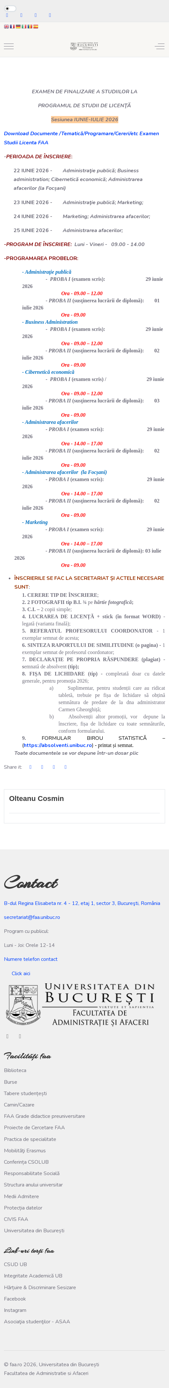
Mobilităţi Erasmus (25, 1150)
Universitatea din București (34, 1230)
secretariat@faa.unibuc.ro (32, 917)
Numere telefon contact (31, 959)
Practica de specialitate (30, 1139)
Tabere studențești (25, 1093)
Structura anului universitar (33, 1184)
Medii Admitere (21, 1196)
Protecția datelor (23, 1207)
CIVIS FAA (16, 1219)
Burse (10, 1082)
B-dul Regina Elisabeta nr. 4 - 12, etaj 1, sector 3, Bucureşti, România (82, 903)
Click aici (21, 973)
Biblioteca (15, 1070)
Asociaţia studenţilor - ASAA (37, 1321)
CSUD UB (15, 1264)
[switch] (10, 8)
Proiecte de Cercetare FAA (34, 1127)
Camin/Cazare (19, 1104)
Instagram (15, 1310)
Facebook (15, 1299)
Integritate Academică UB (33, 1275)
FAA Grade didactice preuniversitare (44, 1116)
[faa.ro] (84, 46)
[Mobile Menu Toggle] (9, 46)
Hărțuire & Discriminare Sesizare (40, 1287)
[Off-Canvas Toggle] (159, 46)
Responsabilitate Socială (31, 1173)
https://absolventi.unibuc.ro (58, 745)
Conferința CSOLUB (26, 1162)
